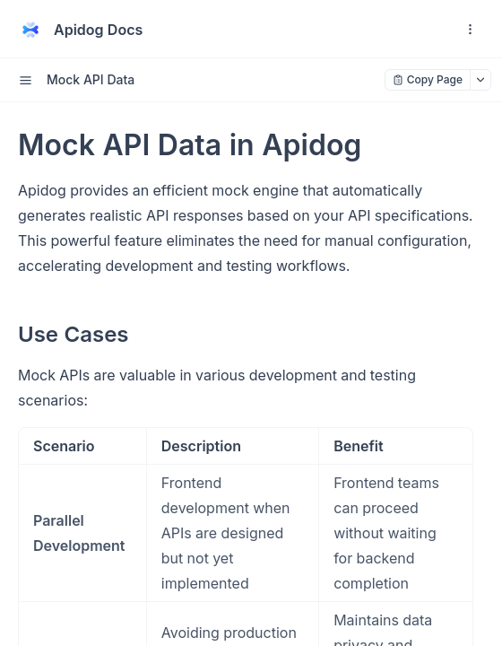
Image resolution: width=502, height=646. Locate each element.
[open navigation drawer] (469, 29)
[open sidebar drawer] (25, 79)
